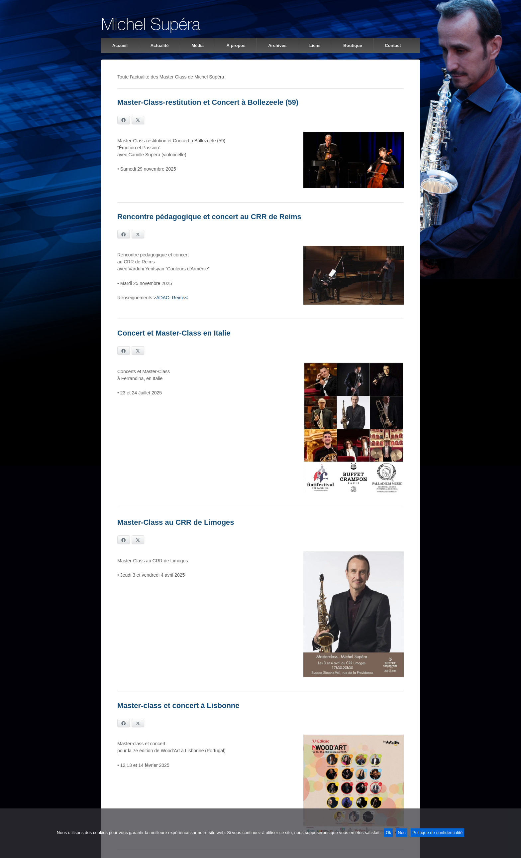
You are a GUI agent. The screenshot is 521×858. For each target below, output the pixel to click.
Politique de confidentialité (437, 832)
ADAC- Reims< (172, 297)
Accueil (120, 45)
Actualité (160, 45)
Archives (277, 45)
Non (402, 832)
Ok (388, 832)
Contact (393, 45)
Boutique (352, 45)
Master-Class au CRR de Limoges (175, 522)
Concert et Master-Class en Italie (174, 333)
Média (197, 45)
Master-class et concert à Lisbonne (178, 705)
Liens (315, 45)
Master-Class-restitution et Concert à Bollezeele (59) (207, 102)
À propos (236, 45)
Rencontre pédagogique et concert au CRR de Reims (209, 217)
